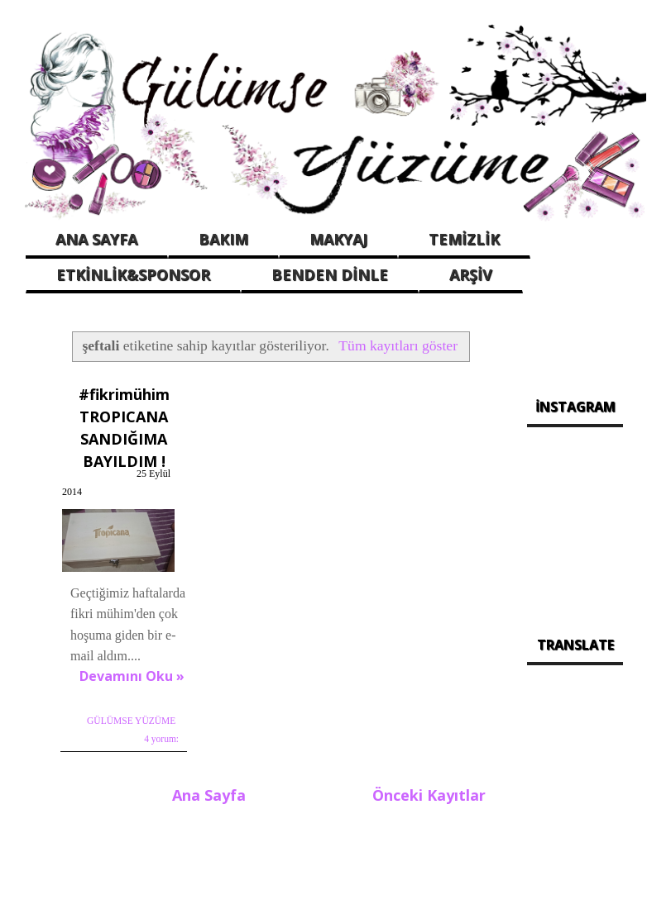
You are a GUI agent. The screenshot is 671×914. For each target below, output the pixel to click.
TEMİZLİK (464, 239)
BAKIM (223, 239)
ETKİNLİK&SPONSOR (133, 274)
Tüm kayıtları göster (398, 345)
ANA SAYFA (96, 239)
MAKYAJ (338, 239)
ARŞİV (470, 274)
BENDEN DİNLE (329, 274)
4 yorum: (161, 739)
